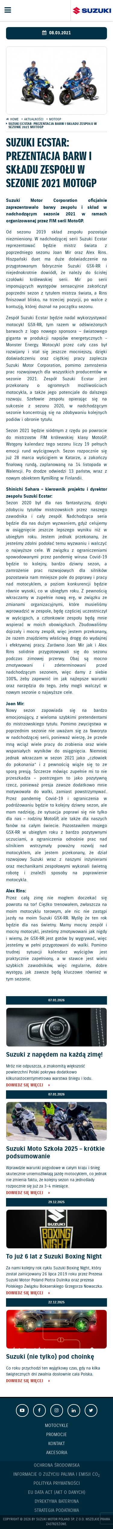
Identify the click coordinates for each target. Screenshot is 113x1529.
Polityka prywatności (56, 1484)
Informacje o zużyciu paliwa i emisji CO (56, 1475)
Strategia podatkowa (56, 1511)
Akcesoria (56, 1453)
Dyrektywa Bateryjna (57, 1502)
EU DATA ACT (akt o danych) (56, 1493)
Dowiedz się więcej (24, 1086)
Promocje (56, 1435)
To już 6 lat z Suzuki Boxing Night (54, 1257)
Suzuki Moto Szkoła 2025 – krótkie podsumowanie (55, 1153)
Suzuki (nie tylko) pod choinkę (50, 1357)
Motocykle (56, 1426)
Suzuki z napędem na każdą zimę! (54, 1055)
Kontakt (56, 1444)
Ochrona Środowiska (57, 1466)
